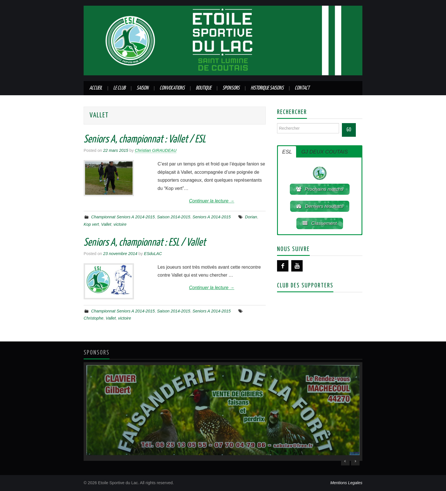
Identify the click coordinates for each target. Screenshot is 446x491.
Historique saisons (267, 88)
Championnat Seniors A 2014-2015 (123, 217)
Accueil (95, 88)
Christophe (94, 318)
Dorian (251, 217)
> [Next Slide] (355, 461)
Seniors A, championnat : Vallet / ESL (145, 139)
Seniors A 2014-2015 (212, 217)
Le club (119, 88)
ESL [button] (287, 152)
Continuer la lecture (211, 200)
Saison (142, 88)
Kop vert (91, 224)
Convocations (172, 88)
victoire (120, 224)
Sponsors (230, 88)
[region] (223, 411)
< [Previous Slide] (345, 461)
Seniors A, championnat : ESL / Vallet (145, 243)
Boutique (203, 88)
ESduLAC (153, 253)
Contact (302, 88)
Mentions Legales (346, 482)
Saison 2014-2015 (173, 217)
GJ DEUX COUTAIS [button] (324, 152)
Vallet (106, 224)
